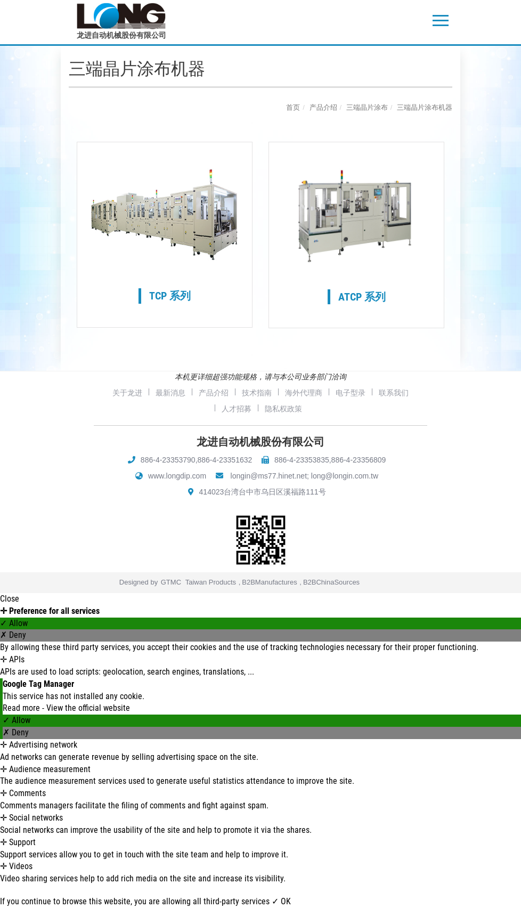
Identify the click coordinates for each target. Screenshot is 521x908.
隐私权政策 (283, 408)
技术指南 (257, 392)
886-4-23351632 (225, 460)
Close (9, 599)
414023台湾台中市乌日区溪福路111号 (262, 492)
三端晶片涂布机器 (424, 107)
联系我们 (394, 392)
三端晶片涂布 (367, 107)
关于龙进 (127, 392)
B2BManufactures (269, 582)
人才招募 (236, 408)
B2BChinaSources (331, 582)
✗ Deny (13, 635)
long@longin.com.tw (344, 476)
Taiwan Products (210, 582)
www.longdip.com (177, 476)
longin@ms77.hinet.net (269, 476)
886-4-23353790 (168, 460)
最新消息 (170, 392)
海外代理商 (303, 392)
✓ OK (281, 901)
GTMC (171, 582)
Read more (22, 708)
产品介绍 (323, 107)
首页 (293, 107)
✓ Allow (14, 623)
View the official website (88, 708)
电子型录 (350, 392)
